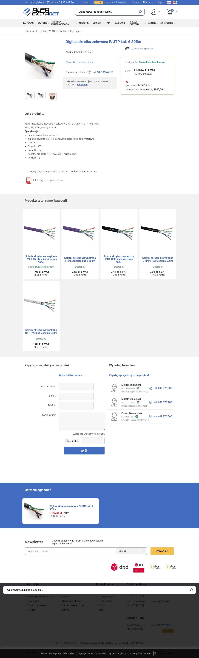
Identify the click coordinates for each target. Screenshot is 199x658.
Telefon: (52, 405)
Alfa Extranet (41, 12)
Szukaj (140, 12)
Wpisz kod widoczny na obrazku (89, 433)
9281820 (131, 416)
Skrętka (62, 31)
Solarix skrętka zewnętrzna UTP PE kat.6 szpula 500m (157, 259)
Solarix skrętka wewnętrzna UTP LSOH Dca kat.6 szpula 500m (41, 259)
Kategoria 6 (76, 31)
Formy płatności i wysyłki (41, 596)
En (175, 2)
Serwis (65, 609)
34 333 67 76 (64, 2)
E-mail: (52, 395)
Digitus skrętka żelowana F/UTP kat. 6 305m (71, 508)
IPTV (108, 23)
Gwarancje (33, 601)
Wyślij (84, 450)
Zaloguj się (105, 592)
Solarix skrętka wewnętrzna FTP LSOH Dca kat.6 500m (80, 259)
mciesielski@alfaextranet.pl (134, 406)
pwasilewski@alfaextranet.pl (135, 420)
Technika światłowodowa (60, 23)
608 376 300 (163, 388)
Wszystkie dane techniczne (80, 62)
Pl (169, 2)
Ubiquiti (97, 23)
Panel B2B (82, 84)
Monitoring (166, 23)
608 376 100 (163, 402)
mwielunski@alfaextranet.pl (134, 391)
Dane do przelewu (37, 605)
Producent (92, 171)
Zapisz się (162, 551)
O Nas (65, 592)
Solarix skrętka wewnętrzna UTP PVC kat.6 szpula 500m (41, 332)
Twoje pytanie (49, 415)
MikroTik (83, 23)
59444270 (132, 388)
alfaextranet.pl (32, 31)
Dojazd (31, 609)
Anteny (152, 23)
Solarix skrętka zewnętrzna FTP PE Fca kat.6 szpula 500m (118, 259)
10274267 (132, 402)
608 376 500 (163, 416)
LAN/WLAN (28, 23)
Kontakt (86, 2)
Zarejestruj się (106, 596)
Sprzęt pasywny (134, 23)
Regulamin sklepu (71, 601)
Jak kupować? (35, 592)
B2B (99, 2)
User (155, 12)
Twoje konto (106, 601)
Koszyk (170, 8)
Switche (42, 23)
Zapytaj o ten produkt (142, 48)
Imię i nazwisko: (48, 386)
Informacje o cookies (73, 605)
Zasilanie (120, 23)
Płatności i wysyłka (116, 2)
